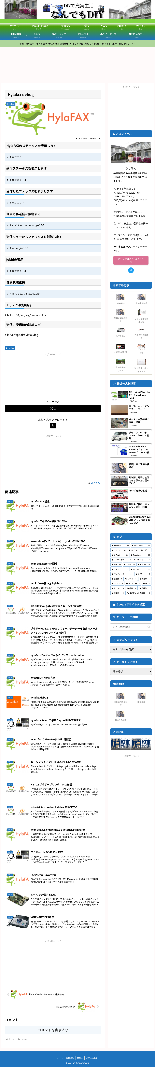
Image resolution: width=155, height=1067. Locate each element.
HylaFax (10, 348)
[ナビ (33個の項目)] (145, 550)
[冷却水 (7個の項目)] (144, 579)
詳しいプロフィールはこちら (131, 260)
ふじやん (131, 168)
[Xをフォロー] (53, 426)
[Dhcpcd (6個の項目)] (117, 584)
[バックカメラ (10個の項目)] (122, 574)
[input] (131, 627)
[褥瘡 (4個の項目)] (132, 588)
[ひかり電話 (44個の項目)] (141, 546)
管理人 (80, 1058)
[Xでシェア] (53, 409)
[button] (148, 627)
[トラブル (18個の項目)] (143, 564)
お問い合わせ (92, 1058)
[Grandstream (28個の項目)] (140, 555)
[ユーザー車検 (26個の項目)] (121, 560)
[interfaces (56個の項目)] (120, 546)
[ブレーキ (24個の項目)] (142, 560)
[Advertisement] (53, 376)
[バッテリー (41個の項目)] (118, 550)
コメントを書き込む (53, 1030)
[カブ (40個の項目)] (133, 550)
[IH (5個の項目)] (146, 584)
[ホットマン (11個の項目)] (140, 569)
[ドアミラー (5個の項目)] (133, 584)
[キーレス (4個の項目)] (117, 588)
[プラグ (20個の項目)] (129, 564)
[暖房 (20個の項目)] (116, 564)
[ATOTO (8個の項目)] (131, 579)
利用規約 (70, 1058)
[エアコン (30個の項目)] (119, 555)
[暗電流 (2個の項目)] (118, 593)
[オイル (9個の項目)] (142, 574)
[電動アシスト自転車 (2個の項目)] (138, 593)
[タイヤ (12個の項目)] (119, 569)
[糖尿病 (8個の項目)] (117, 579)
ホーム (60, 1058)
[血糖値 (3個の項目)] (144, 588)
